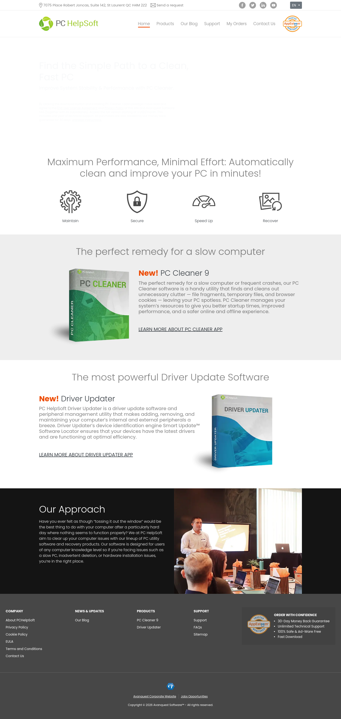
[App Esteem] (292, 32)
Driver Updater (77, 398)
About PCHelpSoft (20, 620)
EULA (9, 641)
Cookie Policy (16, 634)
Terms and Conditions (24, 648)
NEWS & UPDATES (89, 611)
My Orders (237, 24)
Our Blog (189, 24)
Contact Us (264, 24)
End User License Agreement (77, 108)
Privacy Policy (114, 108)
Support (212, 24)
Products (165, 24)
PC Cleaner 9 (174, 273)
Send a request (170, 5)
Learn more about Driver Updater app (86, 454)
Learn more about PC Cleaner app (180, 329)
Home (144, 24)
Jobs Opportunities (194, 696)
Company (14, 611)
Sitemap (201, 634)
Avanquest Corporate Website (154, 696)
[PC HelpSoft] (68, 24)
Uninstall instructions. (87, 120)
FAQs (198, 627)
